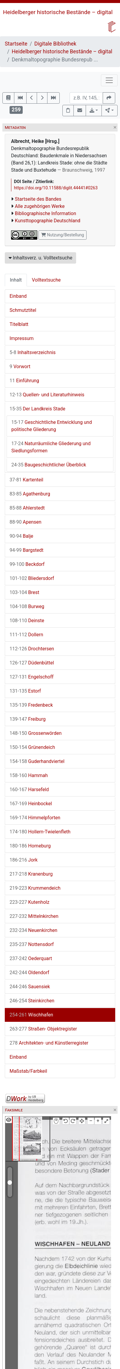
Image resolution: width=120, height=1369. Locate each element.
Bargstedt (27, 550)
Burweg (27, 606)
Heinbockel (31, 803)
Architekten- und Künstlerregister (49, 1043)
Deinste (27, 620)
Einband (18, 296)
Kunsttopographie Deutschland (47, 220)
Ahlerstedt (27, 508)
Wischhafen (31, 1015)
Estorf (25, 691)
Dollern (26, 634)
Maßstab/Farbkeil (28, 1071)
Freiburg (28, 719)
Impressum (22, 338)
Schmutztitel (23, 310)
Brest (24, 592)
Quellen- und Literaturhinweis (47, 395)
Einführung (24, 380)
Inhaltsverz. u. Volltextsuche (40, 258)
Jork (24, 860)
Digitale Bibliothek (55, 44)
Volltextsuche (46, 280)
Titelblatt (19, 324)
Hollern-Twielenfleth (40, 832)
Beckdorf (27, 564)
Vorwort (20, 366)
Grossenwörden (35, 733)
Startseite (16, 44)
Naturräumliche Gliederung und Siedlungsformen (50, 447)
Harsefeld (29, 789)
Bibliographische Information (45, 213)
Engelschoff (31, 677)
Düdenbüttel (32, 663)
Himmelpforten (35, 818)
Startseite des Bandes (38, 199)
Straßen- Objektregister (43, 1029)
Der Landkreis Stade (37, 409)
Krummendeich (35, 888)
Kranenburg (31, 874)
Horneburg (30, 846)
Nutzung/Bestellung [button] (62, 234)
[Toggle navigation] (109, 80)
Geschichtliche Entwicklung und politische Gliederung (51, 425)
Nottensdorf (32, 944)
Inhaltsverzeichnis (33, 352)
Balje (21, 536)
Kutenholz (29, 902)
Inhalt (16, 280)
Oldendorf (29, 972)
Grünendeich (32, 747)
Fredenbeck (31, 705)
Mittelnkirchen (34, 916)
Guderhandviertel (37, 761)
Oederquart (31, 958)
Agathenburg (30, 494)
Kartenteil (26, 480)
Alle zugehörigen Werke (40, 206)
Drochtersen (32, 649)
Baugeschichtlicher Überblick (48, 465)
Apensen (25, 522)
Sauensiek (30, 986)
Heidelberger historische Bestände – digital (58, 12)
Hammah (29, 775)
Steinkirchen (32, 1001)
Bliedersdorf (32, 578)
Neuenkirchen (33, 930)
